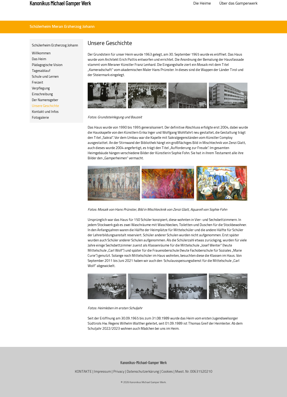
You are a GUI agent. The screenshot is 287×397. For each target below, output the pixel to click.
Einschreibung (42, 94)
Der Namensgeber (45, 99)
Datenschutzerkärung (143, 371)
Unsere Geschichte (45, 105)
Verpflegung (41, 88)
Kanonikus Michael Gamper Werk (60, 10)
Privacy (118, 371)
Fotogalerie (40, 117)
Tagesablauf (41, 70)
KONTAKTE (83, 371)
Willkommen (41, 53)
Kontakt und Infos (45, 111)
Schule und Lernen (45, 76)
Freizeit (37, 82)
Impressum (102, 371)
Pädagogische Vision (47, 64)
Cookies (167, 371)
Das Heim (39, 58)
